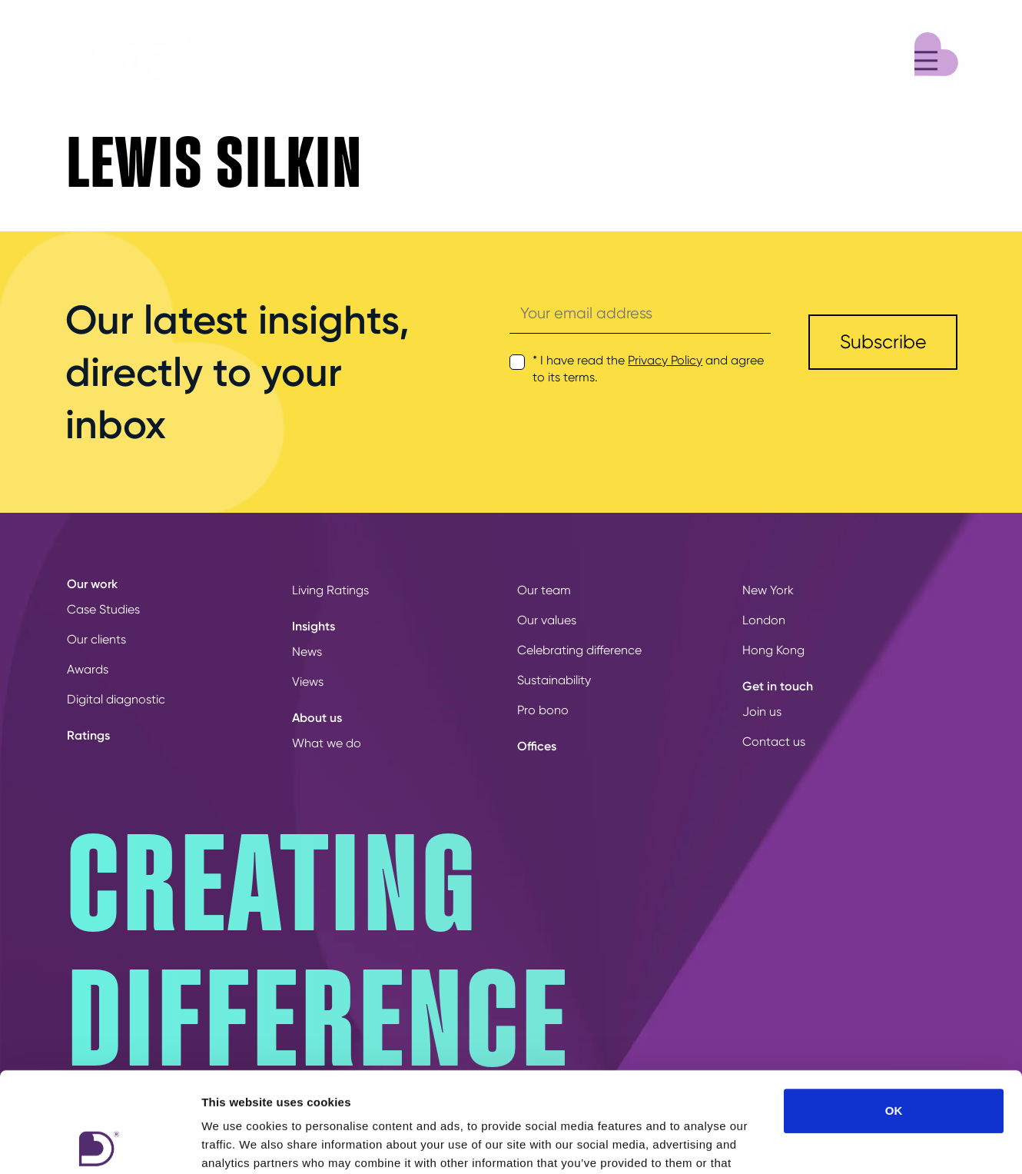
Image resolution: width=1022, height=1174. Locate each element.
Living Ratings (330, 590)
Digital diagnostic (116, 699)
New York (768, 590)
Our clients (96, 639)
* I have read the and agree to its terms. (648, 368)
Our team (544, 590)
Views (308, 681)
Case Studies (103, 609)
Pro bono (543, 710)
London (763, 620)
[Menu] (936, 51)
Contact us (773, 741)
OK (894, 1010)
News (307, 651)
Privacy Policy (665, 360)
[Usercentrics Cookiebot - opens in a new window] (99, 1144)
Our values (546, 620)
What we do (326, 743)
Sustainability (554, 680)
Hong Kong (773, 650)
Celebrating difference (579, 650)
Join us (761, 711)
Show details (806, 1143)
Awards (87, 669)
